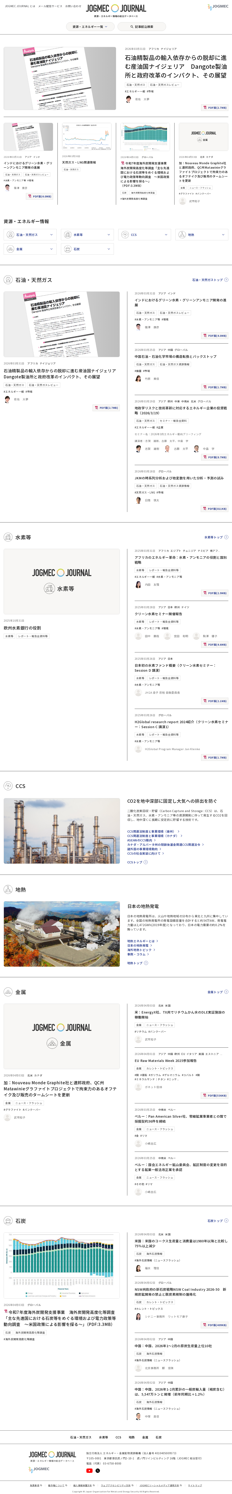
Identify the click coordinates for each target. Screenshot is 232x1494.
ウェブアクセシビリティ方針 (117, 1485)
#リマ (143, 1135)
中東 (177, 401)
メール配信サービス (50, 6)
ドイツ (185, 607)
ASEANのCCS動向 (139, 840)
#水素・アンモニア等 (15, 180)
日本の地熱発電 (138, 945)
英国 (201, 1054)
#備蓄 (138, 371)
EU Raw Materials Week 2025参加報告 (166, 1060)
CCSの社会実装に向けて (144, 853)
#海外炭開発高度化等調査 (134, 198)
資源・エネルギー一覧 (88, 26)
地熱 (132, 1437)
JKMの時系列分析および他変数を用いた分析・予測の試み (179, 478)
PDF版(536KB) (215, 1096)
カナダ (209, 156)
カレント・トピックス (159, 1068)
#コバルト (188, 1075)
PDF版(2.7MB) (215, 108)
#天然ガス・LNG (145, 492)
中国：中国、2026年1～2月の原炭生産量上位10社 (173, 1345)
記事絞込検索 (144, 26)
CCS (118, 1437)
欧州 (170, 401)
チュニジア (189, 551)
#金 (137, 1135)
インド (36, 156)
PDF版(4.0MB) (40, 197)
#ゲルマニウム (171, 1075)
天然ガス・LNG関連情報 (79, 162)
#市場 (150, 91)
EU (183, 1054)
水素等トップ (213, 537)
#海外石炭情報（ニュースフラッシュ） (158, 1260)
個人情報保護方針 (84, 1485)
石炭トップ (215, 1220)
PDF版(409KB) (215, 1325)
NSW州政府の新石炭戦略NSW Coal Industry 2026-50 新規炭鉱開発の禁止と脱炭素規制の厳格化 (180, 1292)
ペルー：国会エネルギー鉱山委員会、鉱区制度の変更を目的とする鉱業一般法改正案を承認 (181, 1167)
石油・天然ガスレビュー (165, 85)
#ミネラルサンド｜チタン (150, 1079)
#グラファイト (186, 193)
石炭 (124, 192)
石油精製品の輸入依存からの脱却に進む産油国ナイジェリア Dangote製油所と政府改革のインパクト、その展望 (176, 66)
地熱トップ (135, 963)
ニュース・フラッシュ (200, 187)
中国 (170, 350)
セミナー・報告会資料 (173, 421)
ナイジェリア (169, 49)
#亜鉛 (143, 1075)
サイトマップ (195, 1485)
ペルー (172, 1109)
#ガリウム (155, 1075)
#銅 (137, 1075)
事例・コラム (136, 954)
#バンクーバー (203, 193)
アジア (28, 156)
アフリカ (154, 49)
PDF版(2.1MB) (215, 701)
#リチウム (141, 1031)
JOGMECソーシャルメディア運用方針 (161, 1485)
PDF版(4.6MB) (215, 645)
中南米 (185, 401)
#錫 (198, 1075)
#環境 (30, 180)
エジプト (175, 551)
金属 (183, 187)
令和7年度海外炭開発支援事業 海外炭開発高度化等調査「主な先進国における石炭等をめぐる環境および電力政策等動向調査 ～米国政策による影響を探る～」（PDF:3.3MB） (145, 174)
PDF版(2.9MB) (215, 594)
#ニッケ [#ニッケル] (172, 1079)
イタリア (191, 1054)
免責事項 (36, 1485)
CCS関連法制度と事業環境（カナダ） (153, 836)
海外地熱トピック (139, 950)
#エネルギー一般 (135, 91)
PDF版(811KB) (215, 509)
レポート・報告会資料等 (33, 636)
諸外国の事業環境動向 (142, 849)
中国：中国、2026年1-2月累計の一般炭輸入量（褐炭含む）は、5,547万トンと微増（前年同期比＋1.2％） (180, 1391)
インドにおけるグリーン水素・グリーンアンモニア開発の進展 (28, 165)
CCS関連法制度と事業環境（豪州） (151, 831)
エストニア (212, 1054)
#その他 (139, 1184)
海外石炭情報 (154, 1254)
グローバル (147, 157)
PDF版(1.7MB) (215, 388)
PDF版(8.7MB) (215, 458)
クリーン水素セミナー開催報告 (158, 613)
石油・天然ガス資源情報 (174, 364)
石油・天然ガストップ (207, 280)
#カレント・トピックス (149, 1309)
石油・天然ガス (136, 85)
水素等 (9, 636)
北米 (202, 156)
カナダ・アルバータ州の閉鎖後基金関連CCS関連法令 (163, 844)
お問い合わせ (73, 6)
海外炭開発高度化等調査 (143, 192)
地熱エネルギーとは (141, 941)
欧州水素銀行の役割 (22, 628)
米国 (167, 1005)
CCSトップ (134, 862)
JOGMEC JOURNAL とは (20, 6)
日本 (170, 607)
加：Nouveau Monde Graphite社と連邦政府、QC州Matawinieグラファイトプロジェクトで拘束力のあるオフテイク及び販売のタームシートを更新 (203, 172)
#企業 (160, 427)
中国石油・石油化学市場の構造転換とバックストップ (176, 356)
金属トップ (215, 992)
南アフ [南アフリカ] (214, 551)
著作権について (57, 1485)
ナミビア (203, 551)
